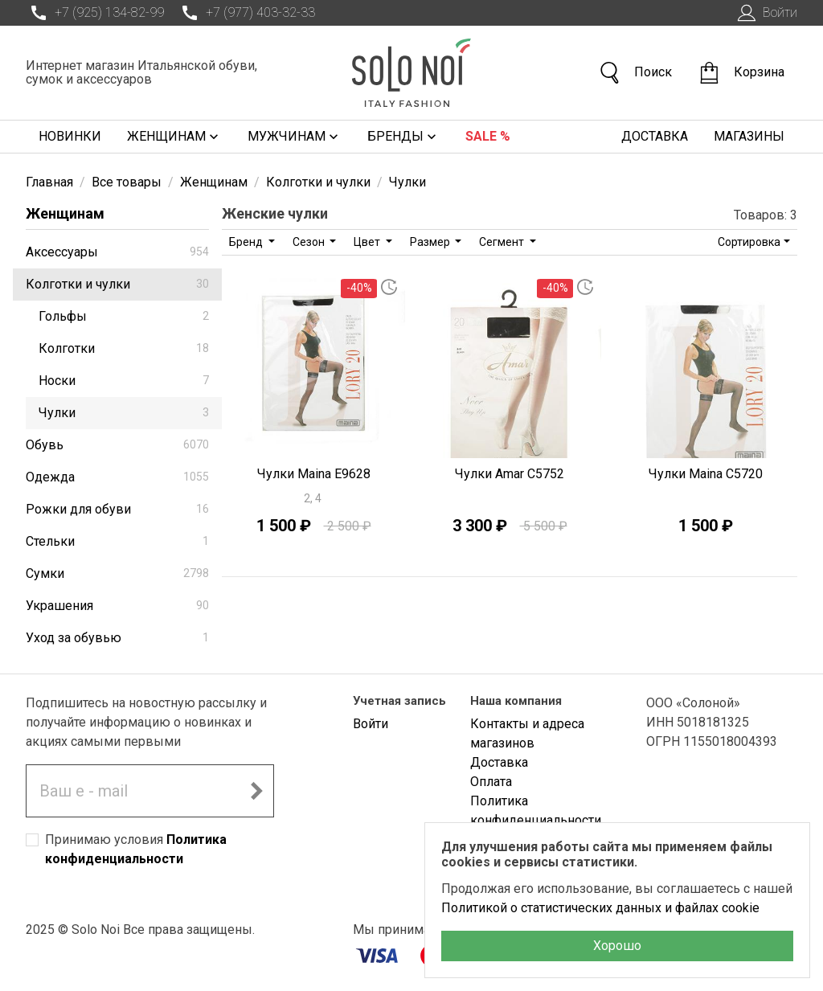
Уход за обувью (117, 637)
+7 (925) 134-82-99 (95, 13)
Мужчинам (295, 137)
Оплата (491, 781)
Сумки (117, 573)
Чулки (124, 412)
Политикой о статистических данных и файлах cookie (600, 907)
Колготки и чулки (117, 284)
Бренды (403, 137)
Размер (431, 241)
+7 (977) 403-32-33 (246, 13)
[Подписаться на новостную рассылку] (256, 791)
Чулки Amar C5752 (509, 473)
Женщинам (174, 137)
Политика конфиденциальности (535, 810)
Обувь (117, 444)
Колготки (124, 348)
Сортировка (749, 241)
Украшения (117, 605)
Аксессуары (117, 252)
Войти (765, 13)
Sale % (487, 136)
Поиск (635, 72)
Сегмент (502, 241)
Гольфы (124, 316)
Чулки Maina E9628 (314, 473)
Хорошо (617, 945)
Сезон (310, 241)
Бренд (247, 241)
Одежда (117, 477)
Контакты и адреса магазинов (527, 733)
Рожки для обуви (117, 509)
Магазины (749, 136)
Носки (124, 380)
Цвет (368, 241)
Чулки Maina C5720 (706, 473)
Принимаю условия (136, 849)
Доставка (654, 136)
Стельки (117, 541)
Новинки (70, 136)
